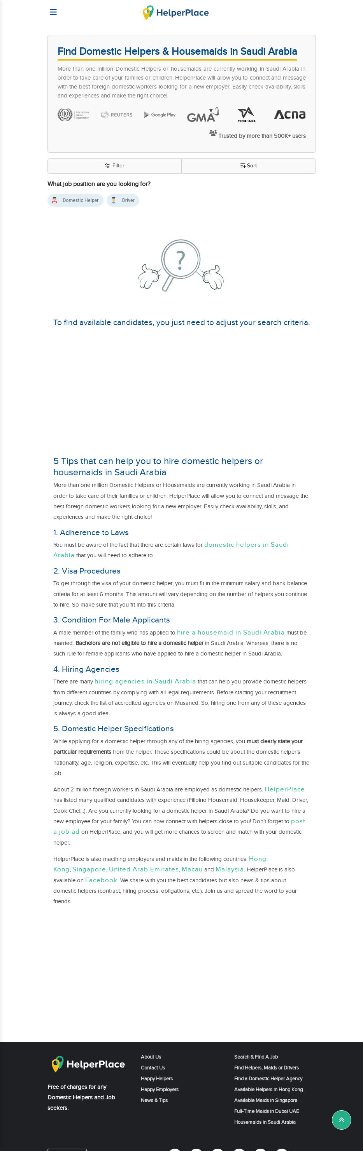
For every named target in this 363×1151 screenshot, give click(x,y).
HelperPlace (285, 789)
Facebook (101, 880)
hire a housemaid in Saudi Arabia (231, 632)
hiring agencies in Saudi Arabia (145, 681)
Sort (248, 166)
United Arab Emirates (144, 869)
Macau (192, 869)
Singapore (89, 869)
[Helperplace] (50, 8)
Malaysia (230, 869)
